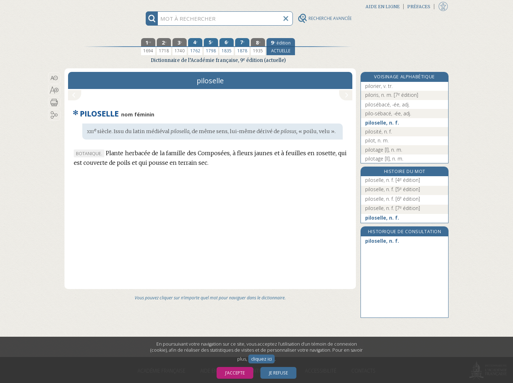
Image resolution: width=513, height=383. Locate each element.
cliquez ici (261, 359)
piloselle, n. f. (382, 122)
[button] (54, 78)
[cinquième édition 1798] (211, 46)
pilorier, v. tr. (379, 86)
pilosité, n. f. (378, 131)
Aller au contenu (92, 6)
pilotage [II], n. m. (384, 158)
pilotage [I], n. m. (383, 149)
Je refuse (278, 373)
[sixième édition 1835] (226, 46)
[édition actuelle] (280, 46)
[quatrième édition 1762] (195, 46)
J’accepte (235, 373)
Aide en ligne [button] (383, 6)
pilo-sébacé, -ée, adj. (388, 113)
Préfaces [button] (418, 6)
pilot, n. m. (377, 140)
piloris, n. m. (391, 94)
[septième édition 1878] (242, 46)
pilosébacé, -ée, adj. (387, 104)
